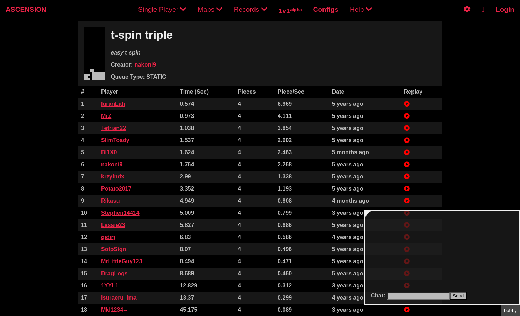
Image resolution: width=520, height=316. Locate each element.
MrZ (106, 116)
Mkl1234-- (114, 310)
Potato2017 (116, 189)
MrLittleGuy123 (121, 261)
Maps (210, 9)
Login (505, 9)
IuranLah (113, 104)
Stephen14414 (120, 213)
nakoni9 (145, 65)
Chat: (379, 295)
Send (458, 296)
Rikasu (110, 201)
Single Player (162, 9)
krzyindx (112, 176)
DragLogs (114, 273)
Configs (325, 9)
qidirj (108, 237)
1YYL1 (110, 286)
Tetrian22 (113, 128)
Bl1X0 (109, 152)
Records (250, 9)
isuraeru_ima (119, 298)
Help (361, 9)
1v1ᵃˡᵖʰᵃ (290, 11)
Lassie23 (113, 225)
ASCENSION (26, 9)
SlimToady (115, 140)
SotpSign (113, 249)
